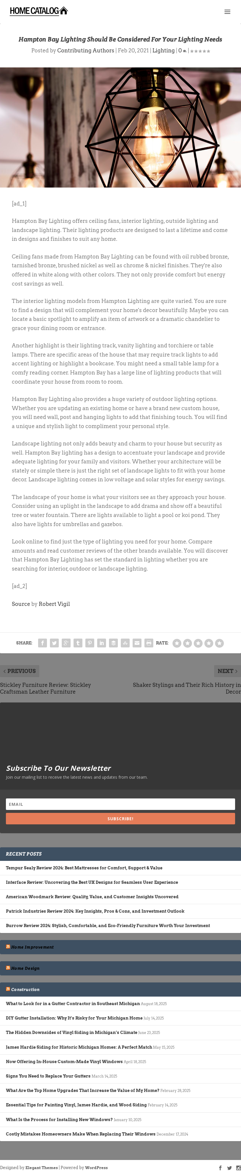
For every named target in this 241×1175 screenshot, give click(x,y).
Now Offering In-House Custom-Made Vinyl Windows (64, 1061)
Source (21, 604)
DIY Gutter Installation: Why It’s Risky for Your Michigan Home (74, 1018)
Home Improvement (32, 947)
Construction (25, 989)
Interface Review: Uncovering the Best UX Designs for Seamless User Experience (92, 882)
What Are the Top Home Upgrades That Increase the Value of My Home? (82, 1090)
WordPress (96, 1168)
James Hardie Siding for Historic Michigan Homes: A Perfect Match (79, 1047)
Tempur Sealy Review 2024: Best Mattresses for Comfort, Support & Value (84, 868)
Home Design (25, 968)
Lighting (163, 50)
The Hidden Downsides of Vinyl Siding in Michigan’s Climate (71, 1032)
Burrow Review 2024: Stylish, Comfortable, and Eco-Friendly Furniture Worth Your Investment (108, 925)
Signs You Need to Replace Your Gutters (48, 1076)
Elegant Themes (41, 1168)
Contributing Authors (85, 50)
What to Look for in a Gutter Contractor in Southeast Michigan (73, 1003)
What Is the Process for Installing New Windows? (59, 1119)
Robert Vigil (54, 604)
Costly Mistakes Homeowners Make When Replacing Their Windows (81, 1134)
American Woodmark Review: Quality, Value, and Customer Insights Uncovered (92, 896)
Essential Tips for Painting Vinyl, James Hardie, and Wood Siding (76, 1105)
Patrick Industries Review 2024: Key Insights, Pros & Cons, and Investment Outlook (95, 911)
